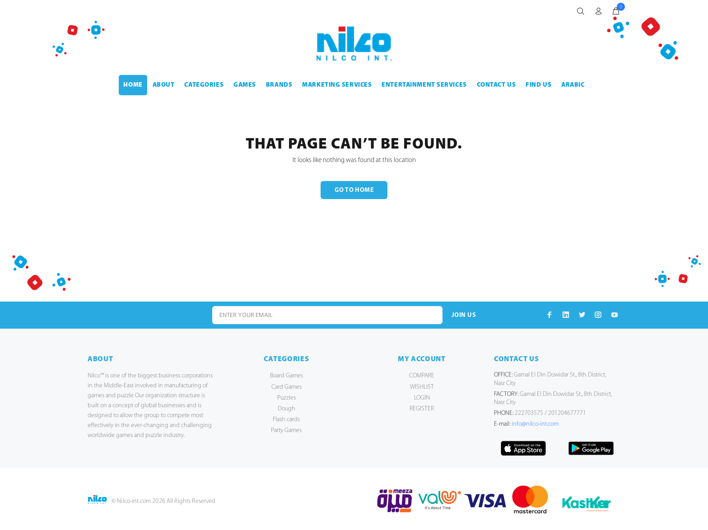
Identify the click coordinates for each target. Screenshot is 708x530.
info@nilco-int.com (535, 424)
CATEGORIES (204, 85)
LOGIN (422, 398)
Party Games (286, 430)
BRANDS (279, 85)
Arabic (572, 85)
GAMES (244, 85)
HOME (132, 85)
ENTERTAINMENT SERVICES (424, 85)
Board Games (286, 375)
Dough (286, 408)
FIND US (538, 85)
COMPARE (421, 375)
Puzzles (286, 398)
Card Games (286, 387)
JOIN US (464, 315)
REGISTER (422, 408)
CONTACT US (496, 85)
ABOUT (164, 85)
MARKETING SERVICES (337, 85)
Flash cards (286, 419)
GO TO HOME (354, 190)
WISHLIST (422, 387)
